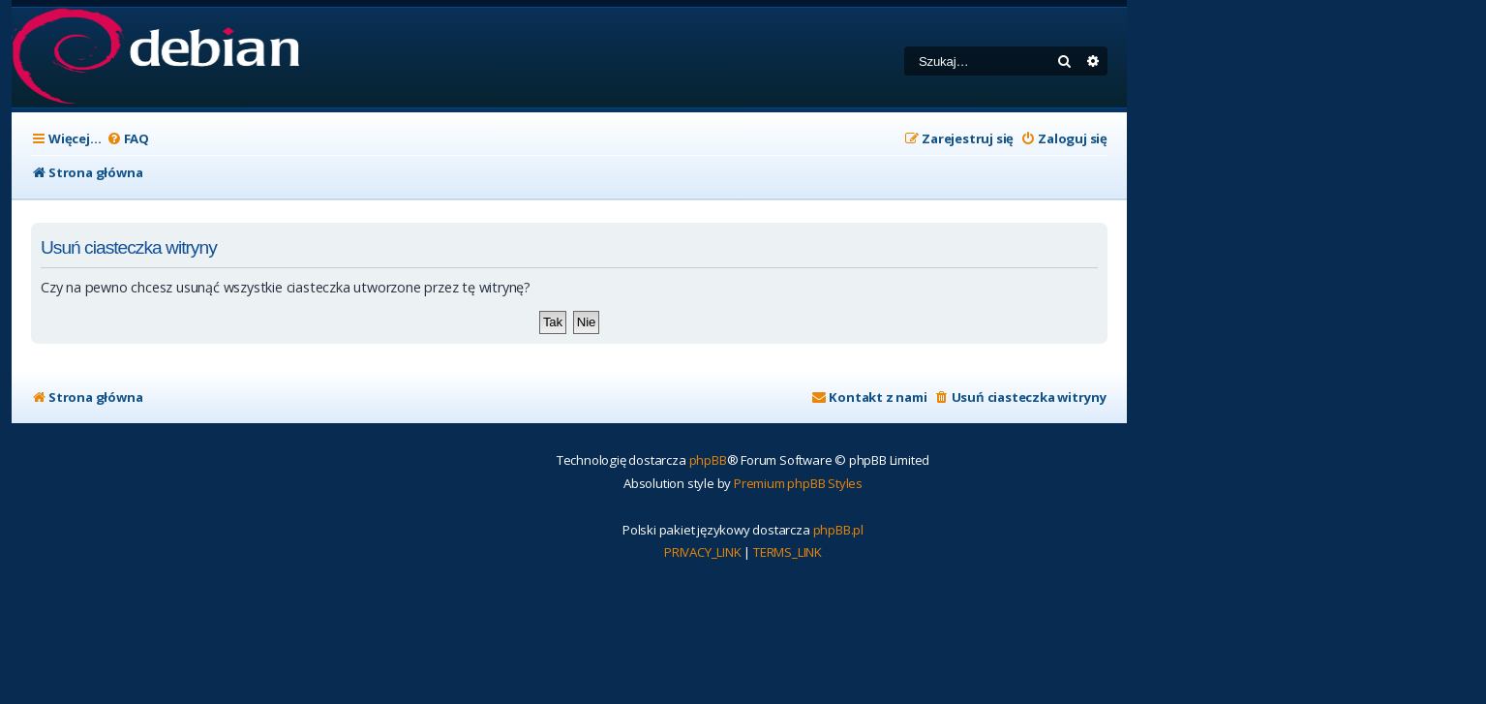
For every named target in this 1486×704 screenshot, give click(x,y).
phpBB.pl (838, 529)
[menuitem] (127, 139)
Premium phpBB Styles (798, 483)
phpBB (708, 460)
